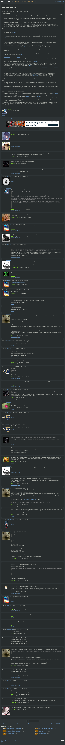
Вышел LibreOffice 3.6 (10, 734)
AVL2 (12, 483)
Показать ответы (14, 146)
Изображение (14, 32)
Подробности (6, 106)
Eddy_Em (13, 694)
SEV (12, 616)
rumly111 (13, 276)
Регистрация (58, 1)
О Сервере (3, 740)
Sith (12, 236)
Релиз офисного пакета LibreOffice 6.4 (45, 728)
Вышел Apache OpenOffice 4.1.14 (44, 734)
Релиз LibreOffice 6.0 (42, 733)
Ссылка (3, 115)
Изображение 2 (7, 57)
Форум (28, 1)
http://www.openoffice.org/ (21, 552)
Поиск (35, 1)
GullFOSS (22, 54)
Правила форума (8, 740)
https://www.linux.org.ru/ (5, 742)
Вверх (62, 740)
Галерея (21, 1)
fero (12, 709)
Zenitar (9, 109)
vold (12, 163)
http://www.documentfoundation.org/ (29, 499)
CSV (24, 46)
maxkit (12, 461)
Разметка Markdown (15, 740)
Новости (17, 1)
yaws (12, 609)
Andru (12, 156)
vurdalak (12, 134)
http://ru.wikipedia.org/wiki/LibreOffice (18, 282)
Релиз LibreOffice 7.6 (10, 733)
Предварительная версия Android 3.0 (10, 118)
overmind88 (13, 144)
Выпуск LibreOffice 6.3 (42, 731)
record (12, 407)
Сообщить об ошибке (4, 741)
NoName (13, 229)
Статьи (24, 1)
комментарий (8, 176)
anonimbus (13, 171)
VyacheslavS (13, 362)
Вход (62, 1)
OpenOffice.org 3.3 (9, 7)
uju (11, 625)
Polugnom (13, 267)
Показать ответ (14, 157)
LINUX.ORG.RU (7, 1)
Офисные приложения (11, 4)
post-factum (13, 217)
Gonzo (12, 376)
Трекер (31, 1)
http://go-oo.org (19, 546)
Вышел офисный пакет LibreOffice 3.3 (13, 731)
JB (12, 111)
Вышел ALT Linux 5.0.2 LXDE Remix (55, 118)
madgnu (12, 675)
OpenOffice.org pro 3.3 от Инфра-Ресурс (14, 728)
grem (12, 335)
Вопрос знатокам (9, 289)
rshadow (12, 591)
